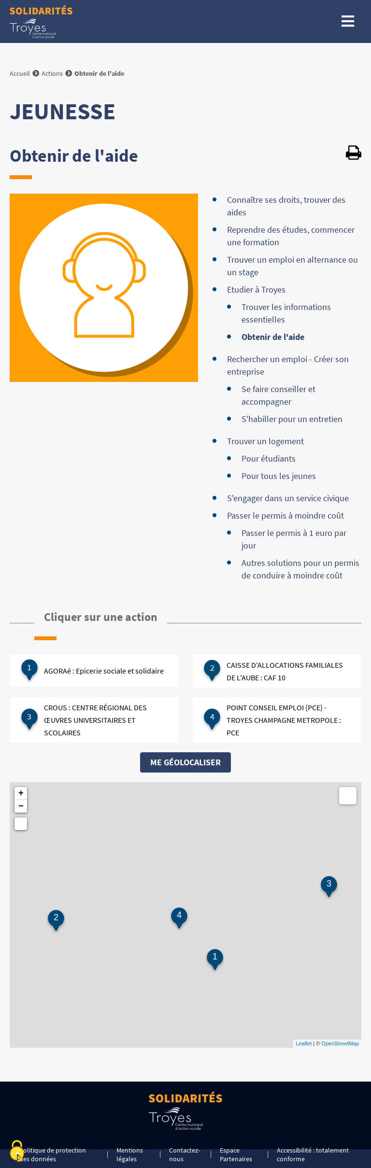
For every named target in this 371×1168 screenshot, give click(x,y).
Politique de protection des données (52, 1154)
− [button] (21, 806)
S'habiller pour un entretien (292, 418)
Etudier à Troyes (256, 289)
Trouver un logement (265, 441)
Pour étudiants (269, 458)
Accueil (20, 73)
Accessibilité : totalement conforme (313, 1154)
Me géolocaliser (185, 762)
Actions (52, 73)
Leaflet (304, 1043)
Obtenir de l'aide (273, 336)
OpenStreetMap (340, 1043)
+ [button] (21, 793)
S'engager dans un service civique (288, 498)
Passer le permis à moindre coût (285, 515)
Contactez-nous (184, 1154)
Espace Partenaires (236, 1154)
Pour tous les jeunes (279, 475)
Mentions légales (129, 1154)
